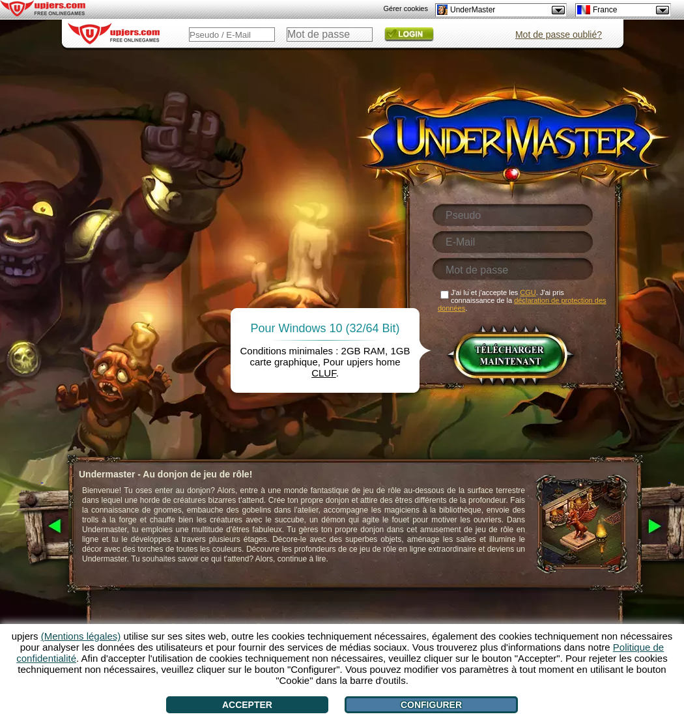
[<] (42, 527)
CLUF (323, 372)
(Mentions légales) (81, 636)
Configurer (431, 705)
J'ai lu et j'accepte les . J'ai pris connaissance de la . (522, 300)
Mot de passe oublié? (558, 34)
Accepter (247, 705)
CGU (527, 292)
